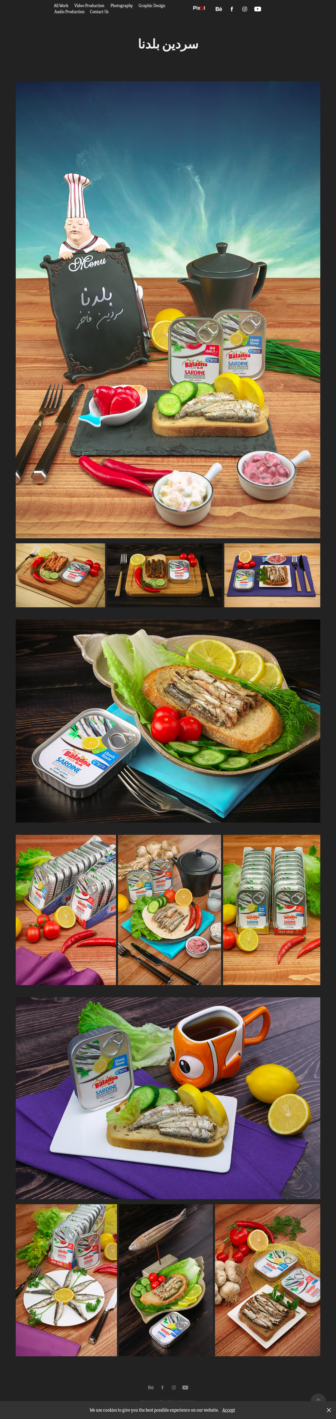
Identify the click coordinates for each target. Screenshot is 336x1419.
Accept (228, 1410)
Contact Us (99, 11)
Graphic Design (152, 5)
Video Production (89, 5)
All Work (61, 5)
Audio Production (69, 11)
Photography (121, 5)
